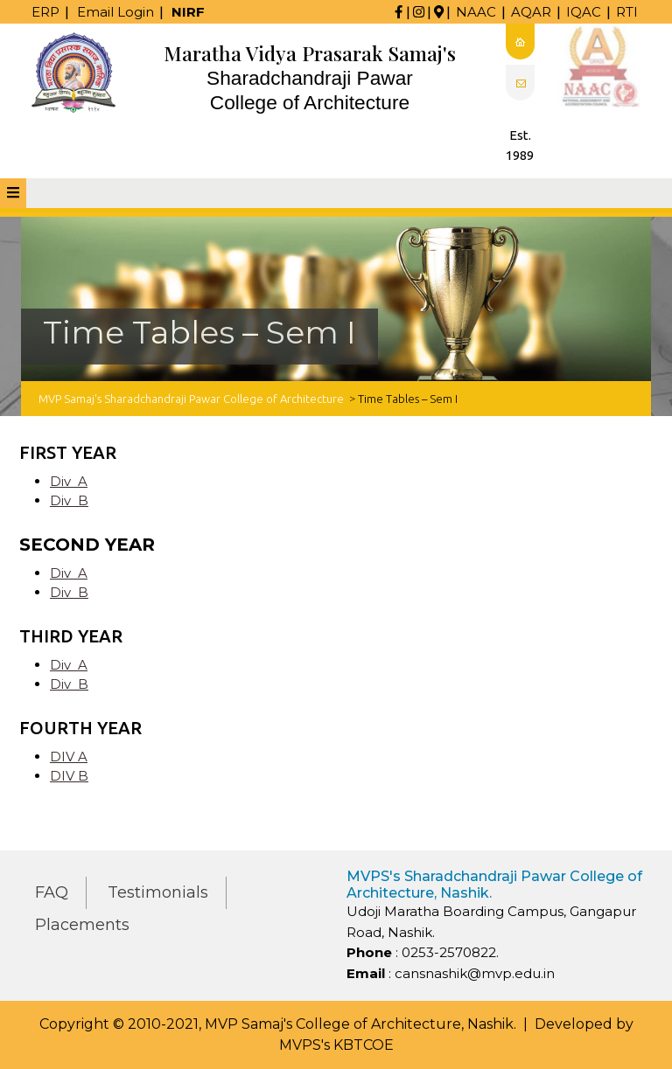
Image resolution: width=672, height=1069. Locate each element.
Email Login (115, 11)
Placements (82, 924)
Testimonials (158, 892)
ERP (46, 11)
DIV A (69, 756)
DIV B (69, 775)
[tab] (13, 193)
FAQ (51, 892)
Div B (69, 500)
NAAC (476, 11)
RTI (627, 11)
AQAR (531, 11)
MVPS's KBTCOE (336, 1045)
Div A (69, 481)
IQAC (583, 11)
